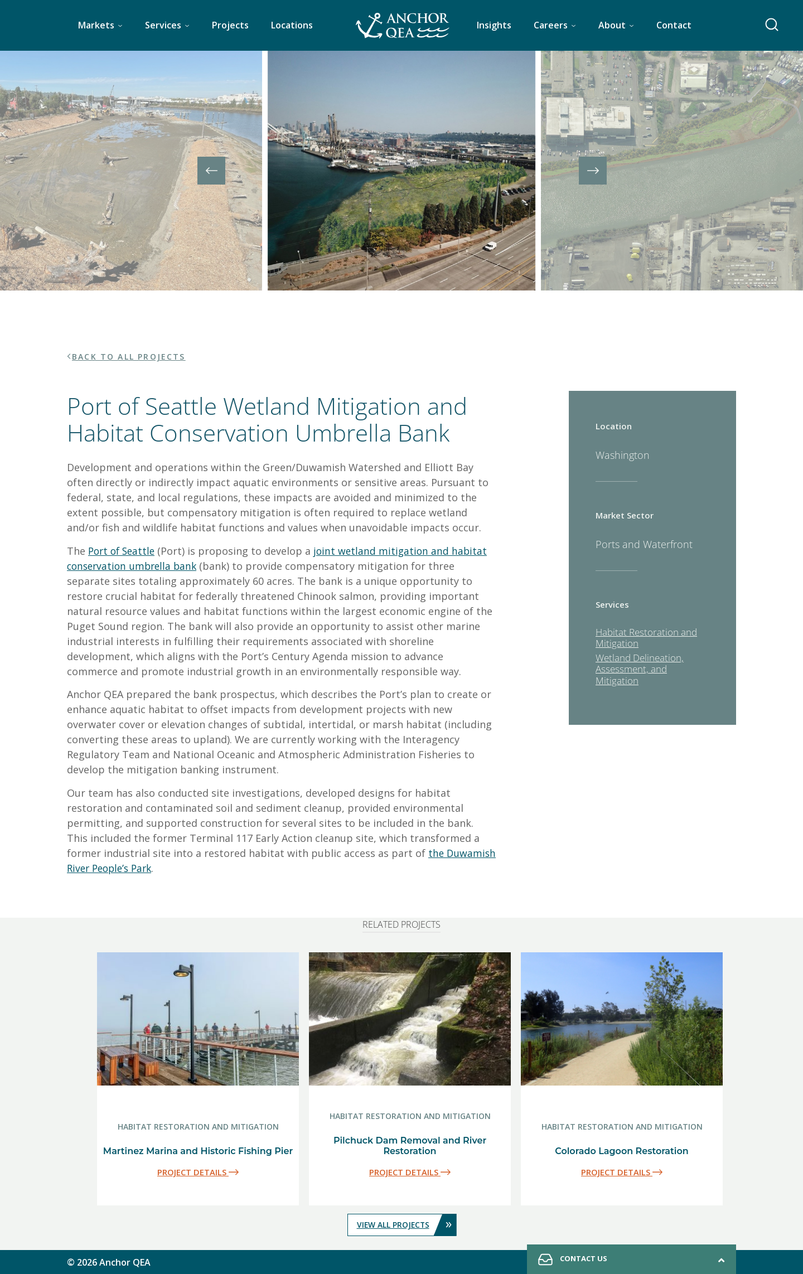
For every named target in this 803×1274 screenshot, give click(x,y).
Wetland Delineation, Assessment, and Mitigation (640, 669)
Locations (292, 25)
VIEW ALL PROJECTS (406, 1224)
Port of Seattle (123, 551)
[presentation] (211, 171)
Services (163, 25)
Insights (494, 25)
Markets (96, 25)
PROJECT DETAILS (198, 1172)
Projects (230, 25)
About (612, 25)
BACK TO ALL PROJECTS (129, 356)
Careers (551, 25)
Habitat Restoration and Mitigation (646, 638)
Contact (673, 25)
